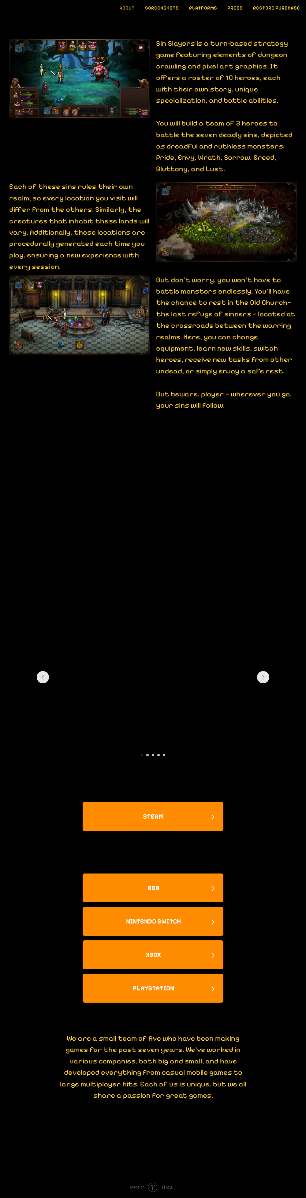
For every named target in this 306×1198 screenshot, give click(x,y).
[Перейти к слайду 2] (147, 755)
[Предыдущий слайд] (43, 677)
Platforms (203, 8)
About (127, 8)
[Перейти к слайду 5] (164, 755)
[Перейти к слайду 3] (153, 755)
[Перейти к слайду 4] (158, 755)
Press (235, 8)
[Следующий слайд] (263, 677)
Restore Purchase (276, 8)
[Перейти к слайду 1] (142, 755)
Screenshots (162, 8)
